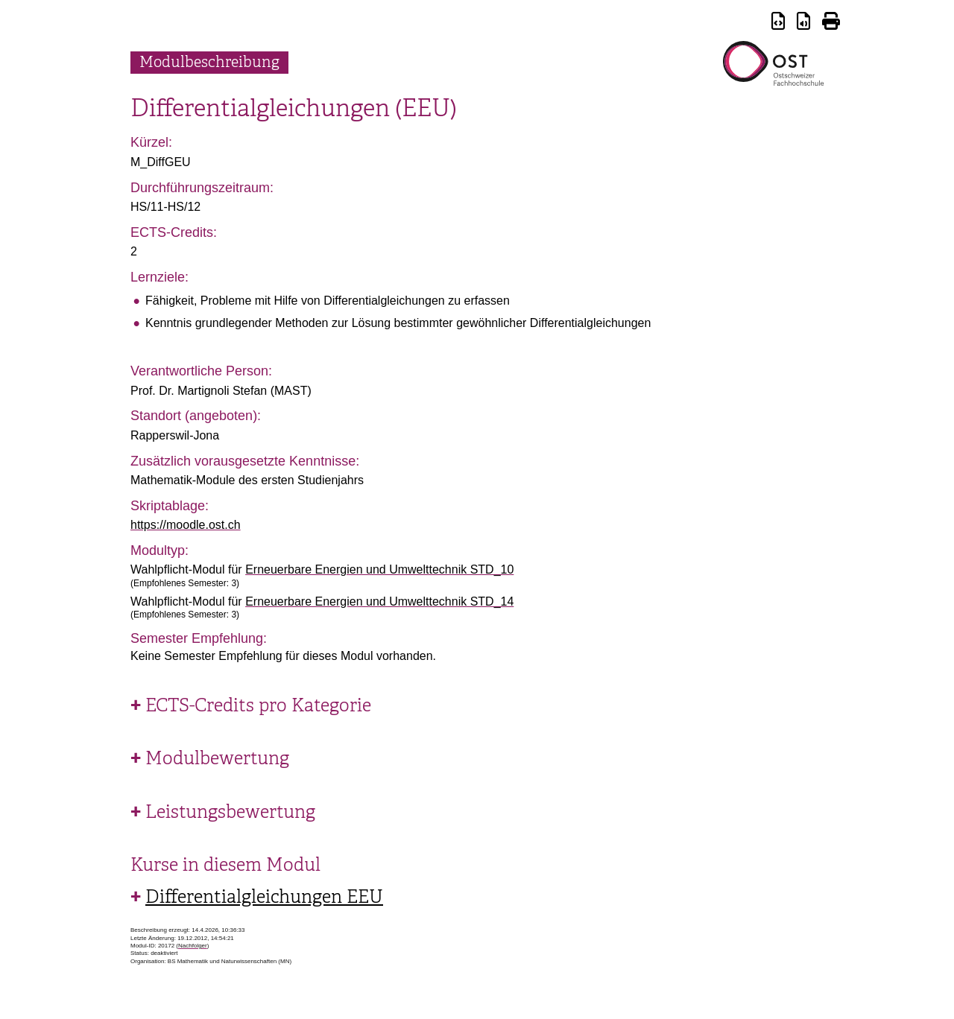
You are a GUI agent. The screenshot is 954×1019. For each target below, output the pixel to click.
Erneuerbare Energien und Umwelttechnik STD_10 (379, 569)
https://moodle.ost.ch (185, 524)
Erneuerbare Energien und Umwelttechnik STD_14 (379, 601)
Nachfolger (192, 945)
